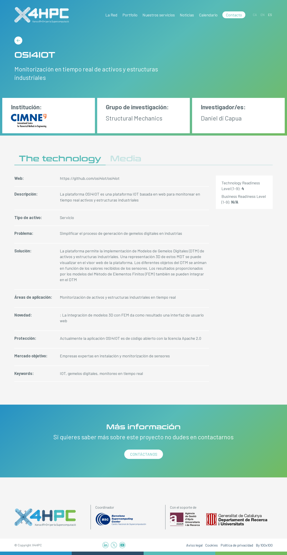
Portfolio (129, 14)
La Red (111, 14)
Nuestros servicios (158, 14)
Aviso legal (194, 545)
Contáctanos (143, 454)
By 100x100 (264, 545)
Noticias (187, 14)
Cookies (211, 545)
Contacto (234, 14)
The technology (60, 159)
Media (125, 159)
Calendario (208, 14)
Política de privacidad (237, 545)
